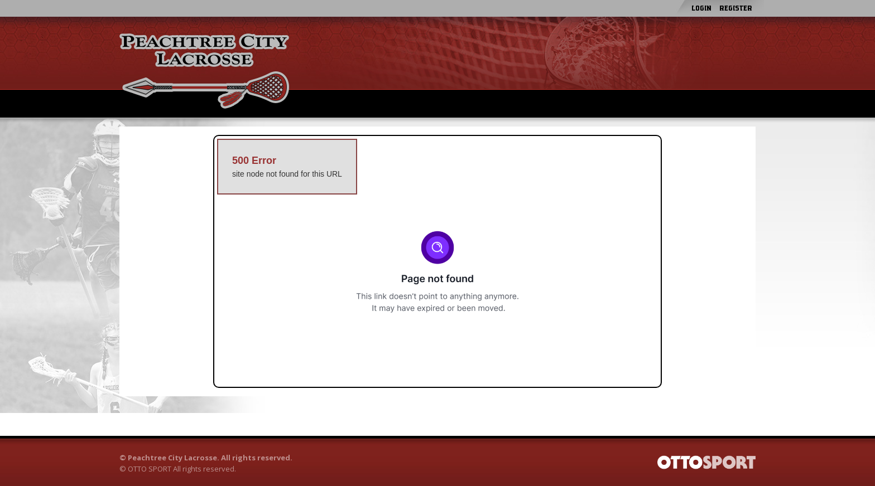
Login (701, 8)
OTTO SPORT (149, 469)
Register (735, 8)
